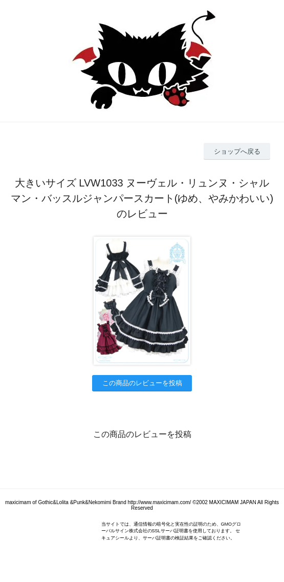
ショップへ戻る (237, 151)
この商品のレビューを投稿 (142, 383)
